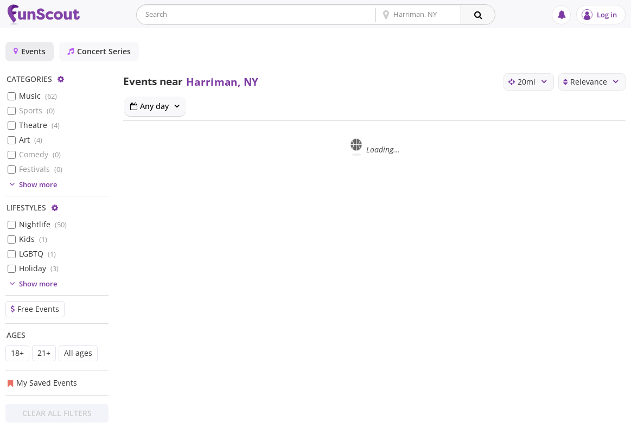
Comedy (40, 154)
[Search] (478, 14)
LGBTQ (37, 253)
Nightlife (43, 224)
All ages (78, 353)
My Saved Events (42, 383)
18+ (17, 353)
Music (38, 96)
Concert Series (99, 51)
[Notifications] (561, 14)
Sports (37, 110)
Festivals (40, 169)
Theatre (39, 125)
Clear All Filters (57, 413)
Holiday (39, 268)
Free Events (35, 309)
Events (30, 51)
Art (30, 140)
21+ (43, 353)
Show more (31, 184)
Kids (33, 239)
